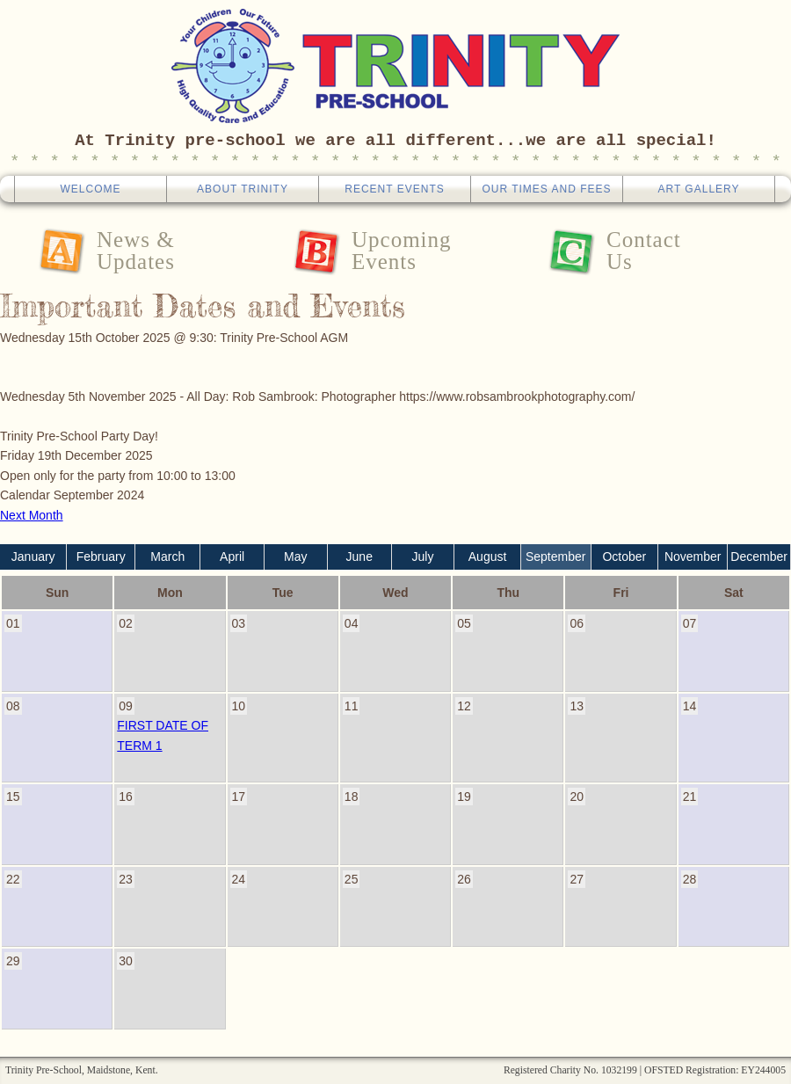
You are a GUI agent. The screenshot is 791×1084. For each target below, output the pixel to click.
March (167, 556)
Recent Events (394, 189)
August (487, 556)
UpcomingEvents (402, 251)
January (33, 556)
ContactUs (643, 251)
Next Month (31, 515)
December (758, 556)
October (624, 556)
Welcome (90, 189)
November (693, 556)
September (555, 556)
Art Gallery (698, 189)
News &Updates (136, 251)
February (101, 556)
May (295, 556)
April (232, 556)
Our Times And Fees (546, 189)
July (423, 556)
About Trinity (242, 189)
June (359, 556)
